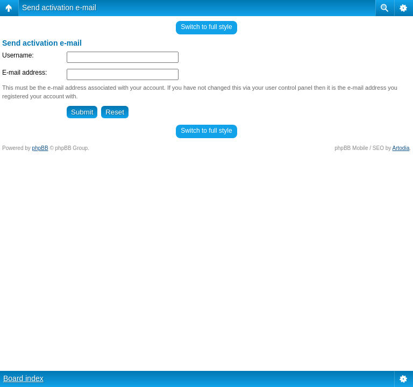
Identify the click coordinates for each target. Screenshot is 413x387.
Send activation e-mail (59, 7)
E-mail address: (24, 72)
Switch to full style (206, 27)
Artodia (401, 148)
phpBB (40, 148)
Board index (23, 378)
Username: (18, 55)
